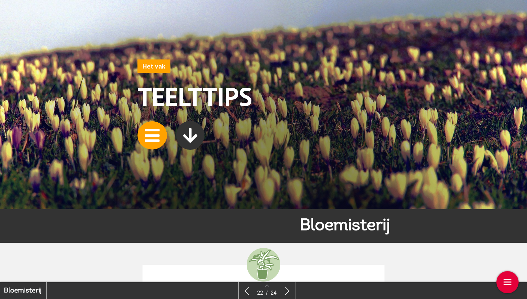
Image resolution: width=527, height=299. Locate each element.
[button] (152, 135)
